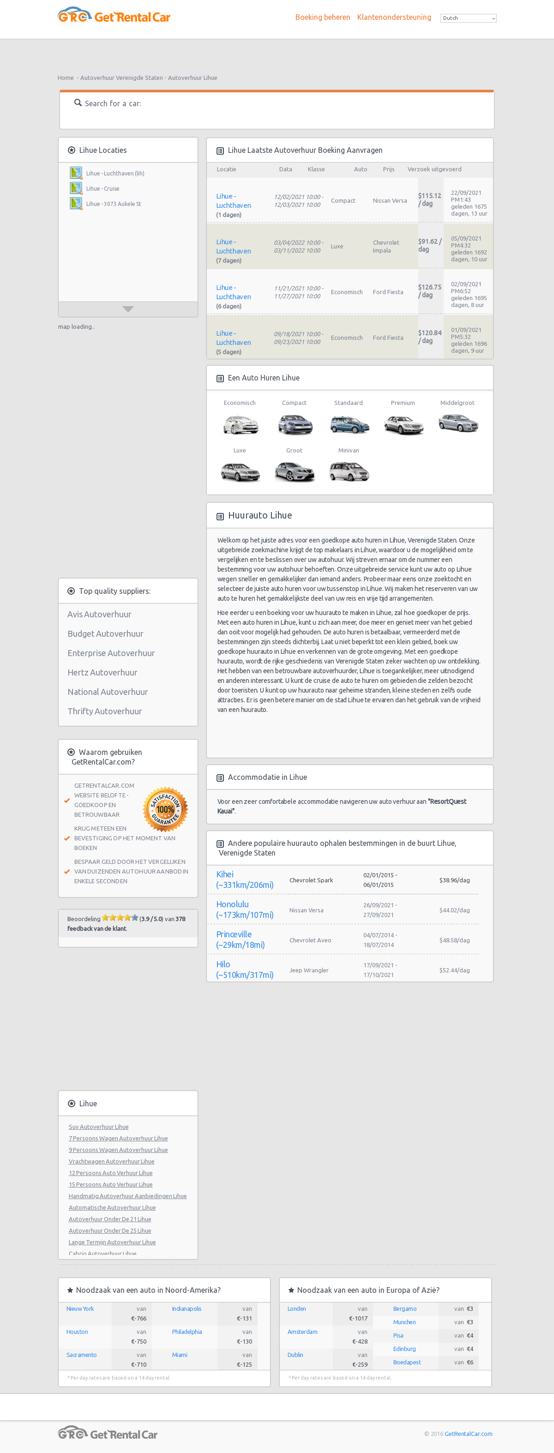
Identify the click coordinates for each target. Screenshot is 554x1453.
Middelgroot (457, 418)
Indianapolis (187, 1308)
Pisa (398, 1335)
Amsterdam (303, 1331)
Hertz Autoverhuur (102, 672)
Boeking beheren (322, 17)
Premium (403, 418)
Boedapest (407, 1362)
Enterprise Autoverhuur (111, 652)
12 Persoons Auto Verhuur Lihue (111, 1173)
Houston (77, 1331)
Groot (294, 466)
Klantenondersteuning (394, 17)
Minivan (348, 466)
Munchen (404, 1322)
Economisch (239, 418)
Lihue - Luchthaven (233, 200)
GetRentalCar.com (468, 1433)
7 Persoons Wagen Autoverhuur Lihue (118, 1138)
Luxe (239, 466)
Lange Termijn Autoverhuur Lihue (112, 1242)
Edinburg (404, 1348)
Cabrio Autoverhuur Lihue (103, 1253)
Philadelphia (187, 1331)
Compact (294, 418)
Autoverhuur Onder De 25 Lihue (110, 1230)
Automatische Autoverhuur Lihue (112, 1207)
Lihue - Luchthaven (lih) (115, 173)
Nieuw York (80, 1308)
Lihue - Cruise (103, 189)
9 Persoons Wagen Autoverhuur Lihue (118, 1149)
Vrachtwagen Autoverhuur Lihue (112, 1161)
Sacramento (81, 1354)
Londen (297, 1308)
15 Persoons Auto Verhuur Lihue (111, 1184)
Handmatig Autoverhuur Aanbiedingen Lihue (128, 1196)
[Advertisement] (277, 53)
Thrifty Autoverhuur (104, 711)
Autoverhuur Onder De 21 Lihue (110, 1219)
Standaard (348, 418)
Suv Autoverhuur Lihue (99, 1126)
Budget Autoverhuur (105, 633)
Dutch (450, 18)
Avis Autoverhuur (99, 614)
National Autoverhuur (107, 691)
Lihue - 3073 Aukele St (113, 204)
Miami (179, 1354)
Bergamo (405, 1308)
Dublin (295, 1354)
